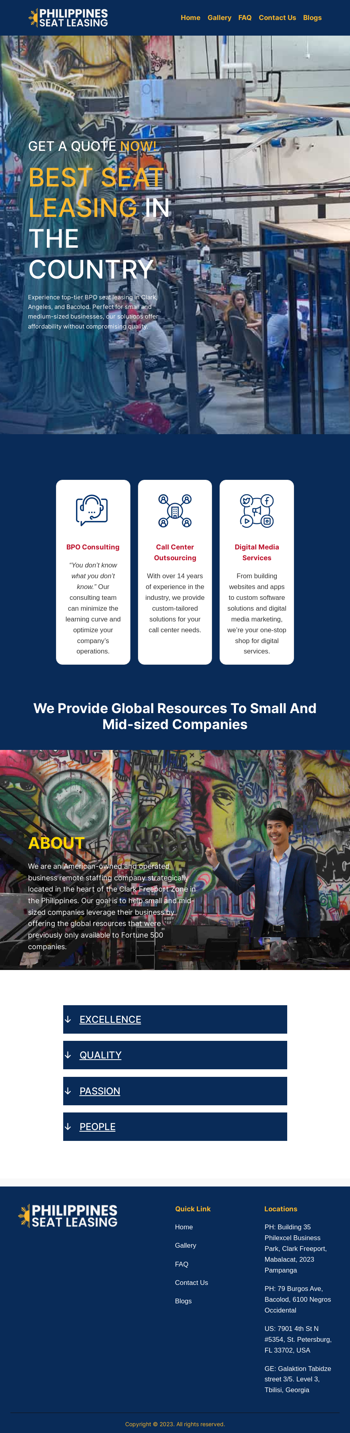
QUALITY (101, 1055)
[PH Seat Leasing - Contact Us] (249, 233)
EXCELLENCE (110, 1019)
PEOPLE (98, 1126)
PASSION (100, 1091)
